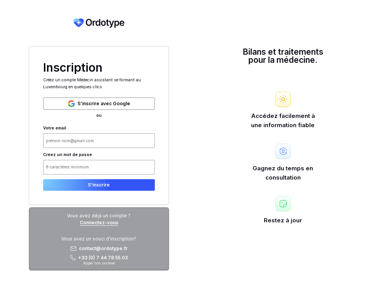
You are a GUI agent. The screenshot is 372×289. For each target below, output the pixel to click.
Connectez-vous (99, 222)
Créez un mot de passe (67, 155)
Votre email (54, 128)
